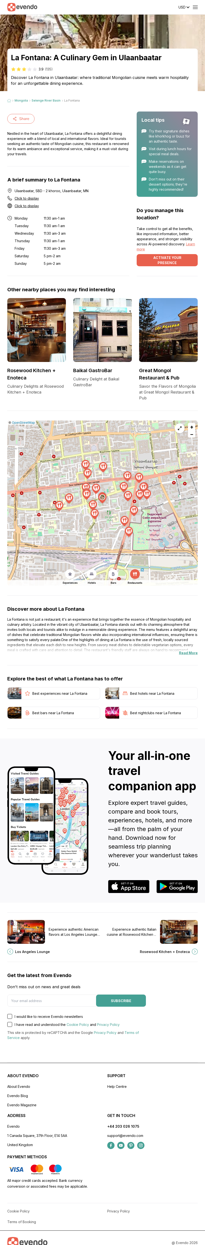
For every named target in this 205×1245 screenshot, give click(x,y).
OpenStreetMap (23, 422)
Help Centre (117, 1086)
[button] (102, 498)
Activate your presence (167, 260)
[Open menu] (195, 7)
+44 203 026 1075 (123, 1126)
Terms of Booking (21, 1222)
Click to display (27, 198)
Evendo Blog (17, 1096)
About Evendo (18, 1086)
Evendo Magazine (21, 1105)
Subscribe (121, 1001)
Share (20, 118)
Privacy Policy (108, 1024)
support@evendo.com (125, 1135)
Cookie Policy (78, 1024)
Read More (188, 653)
